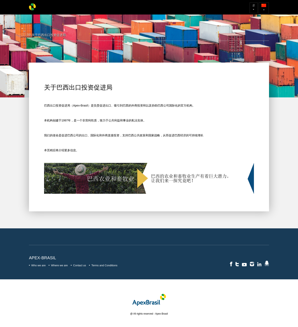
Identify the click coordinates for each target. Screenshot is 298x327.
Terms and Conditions (103, 265)
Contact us (78, 265)
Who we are (37, 265)
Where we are (58, 265)
